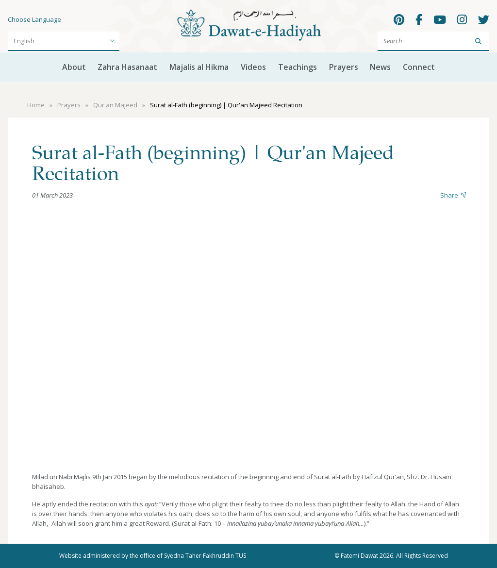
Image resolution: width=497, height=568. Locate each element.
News (380, 67)
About (74, 67)
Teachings (297, 67)
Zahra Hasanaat (127, 67)
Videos (253, 67)
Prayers (343, 67)
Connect (419, 67)
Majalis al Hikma (199, 67)
